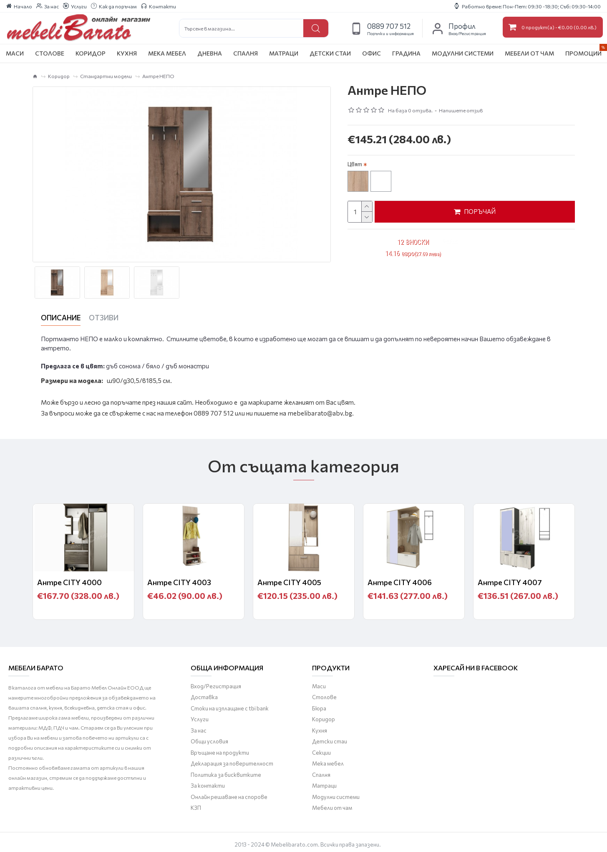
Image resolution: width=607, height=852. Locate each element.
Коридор (59, 76)
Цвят (355, 164)
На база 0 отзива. (410, 110)
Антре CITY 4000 (69, 579)
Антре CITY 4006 (400, 579)
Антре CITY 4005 (289, 579)
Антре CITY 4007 (510, 579)
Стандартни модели (106, 76)
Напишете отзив (461, 110)
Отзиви (103, 317)
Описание (61, 317)
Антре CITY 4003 (179, 579)
